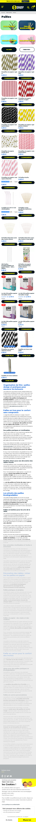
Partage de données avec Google (12, 810)
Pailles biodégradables (27, 27)
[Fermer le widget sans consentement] (9, 780)
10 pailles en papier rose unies (9, 99)
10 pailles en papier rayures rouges (24, 99)
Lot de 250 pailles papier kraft (26, 322)
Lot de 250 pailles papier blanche (9, 322)
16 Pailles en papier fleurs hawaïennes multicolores (24, 265)
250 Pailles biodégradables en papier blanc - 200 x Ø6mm (7, 266)
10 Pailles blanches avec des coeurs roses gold (26, 238)
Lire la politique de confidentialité (11, 804)
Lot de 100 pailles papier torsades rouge (26, 294)
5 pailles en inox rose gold (25, 350)
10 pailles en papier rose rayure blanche (9, 178)
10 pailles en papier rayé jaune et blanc (26, 125)
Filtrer (9, 49)
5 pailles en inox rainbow (9, 375)
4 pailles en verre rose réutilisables (8, 208)
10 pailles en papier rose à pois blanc (26, 151)
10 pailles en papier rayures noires (7, 350)
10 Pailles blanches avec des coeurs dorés (9, 238)
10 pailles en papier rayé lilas (26, 72)
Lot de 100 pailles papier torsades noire (9, 294)
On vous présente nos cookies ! (11, 812)
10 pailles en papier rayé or (9, 72)
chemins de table (8, 446)
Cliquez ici (25, 1)
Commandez (9, 78)
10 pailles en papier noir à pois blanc (9, 125)
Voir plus (9, 355)
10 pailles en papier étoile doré (7, 151)
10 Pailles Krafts (23, 177)
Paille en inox (9, 26)
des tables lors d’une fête (16, 406)
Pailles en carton (27, 41)
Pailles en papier (9, 41)
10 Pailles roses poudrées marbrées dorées (24, 209)
